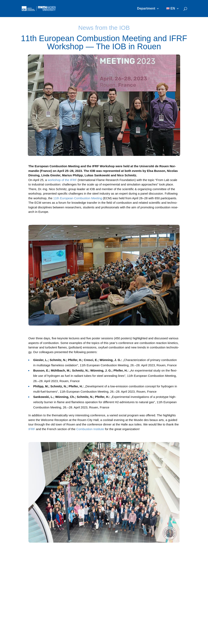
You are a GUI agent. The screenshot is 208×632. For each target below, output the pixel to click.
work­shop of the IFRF (62, 180)
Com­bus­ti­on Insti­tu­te (90, 429)
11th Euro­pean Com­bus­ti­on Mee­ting (77, 198)
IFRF (31, 429)
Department (146, 8)
